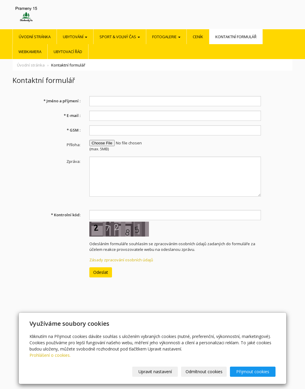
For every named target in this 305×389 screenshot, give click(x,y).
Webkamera (29, 51)
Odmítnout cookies (204, 371)
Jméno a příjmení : (61, 101)
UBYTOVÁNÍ (75, 36)
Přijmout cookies (252, 371)
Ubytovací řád (68, 51)
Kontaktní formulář (235, 36)
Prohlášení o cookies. (50, 355)
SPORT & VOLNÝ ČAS (119, 36)
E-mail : (72, 115)
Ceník (198, 36)
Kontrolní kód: (65, 214)
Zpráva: (73, 161)
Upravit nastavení (155, 371)
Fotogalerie (166, 36)
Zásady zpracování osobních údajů (121, 260)
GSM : (73, 130)
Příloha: (73, 144)
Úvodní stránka (35, 36)
